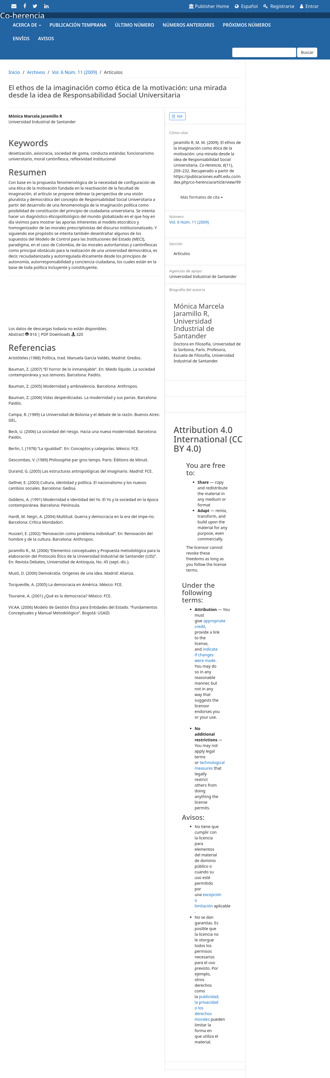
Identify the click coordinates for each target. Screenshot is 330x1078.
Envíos (21, 38)
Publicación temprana (78, 25)
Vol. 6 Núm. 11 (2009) (74, 72)
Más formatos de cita (201, 197)
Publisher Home (209, 6)
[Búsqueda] (264, 52)
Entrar (309, 6)
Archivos (36, 72)
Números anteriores (189, 25)
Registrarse (278, 6)
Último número (134, 25)
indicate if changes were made (206, 654)
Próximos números (247, 25)
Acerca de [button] (27, 25)
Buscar (307, 52)
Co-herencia (22, 15)
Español (246, 6)
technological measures (210, 765)
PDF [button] (179, 116)
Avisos (46, 38)
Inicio (14, 72)
